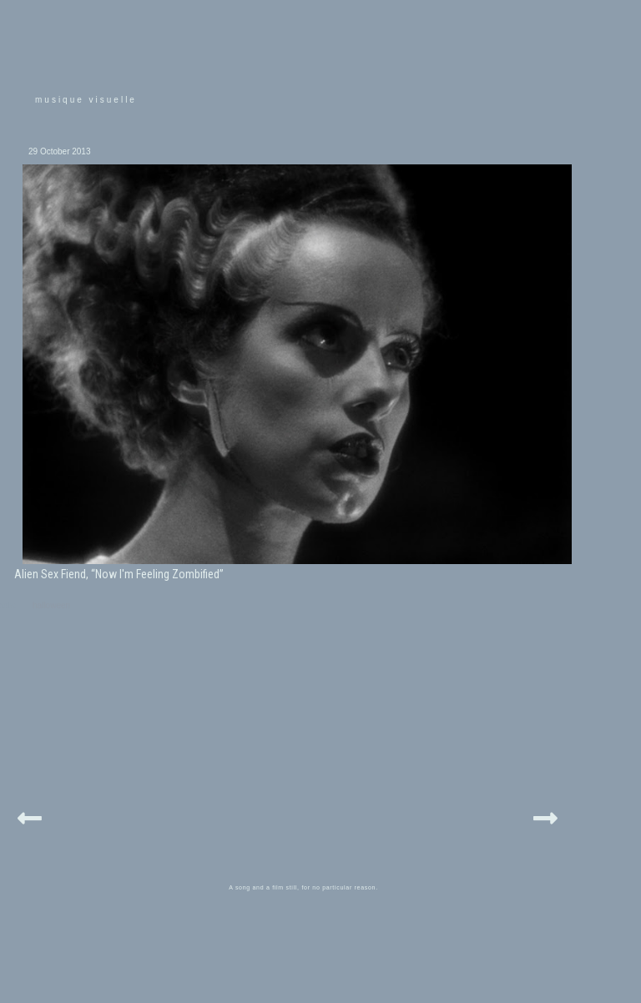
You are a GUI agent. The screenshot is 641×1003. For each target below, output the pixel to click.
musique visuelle (86, 99)
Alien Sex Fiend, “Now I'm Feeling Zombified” (119, 574)
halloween (51, 605)
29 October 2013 (59, 151)
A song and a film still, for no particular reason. (303, 887)
